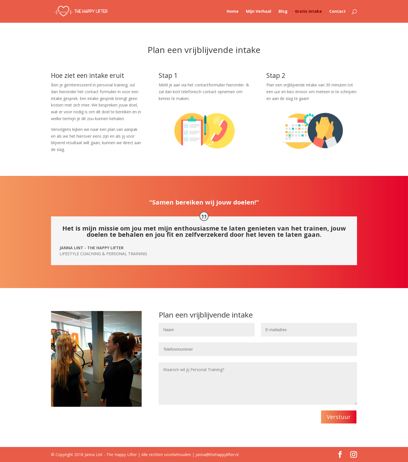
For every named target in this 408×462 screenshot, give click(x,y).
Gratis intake (308, 11)
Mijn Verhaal (258, 11)
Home (233, 11)
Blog (283, 11)
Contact (337, 11)
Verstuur (339, 417)
